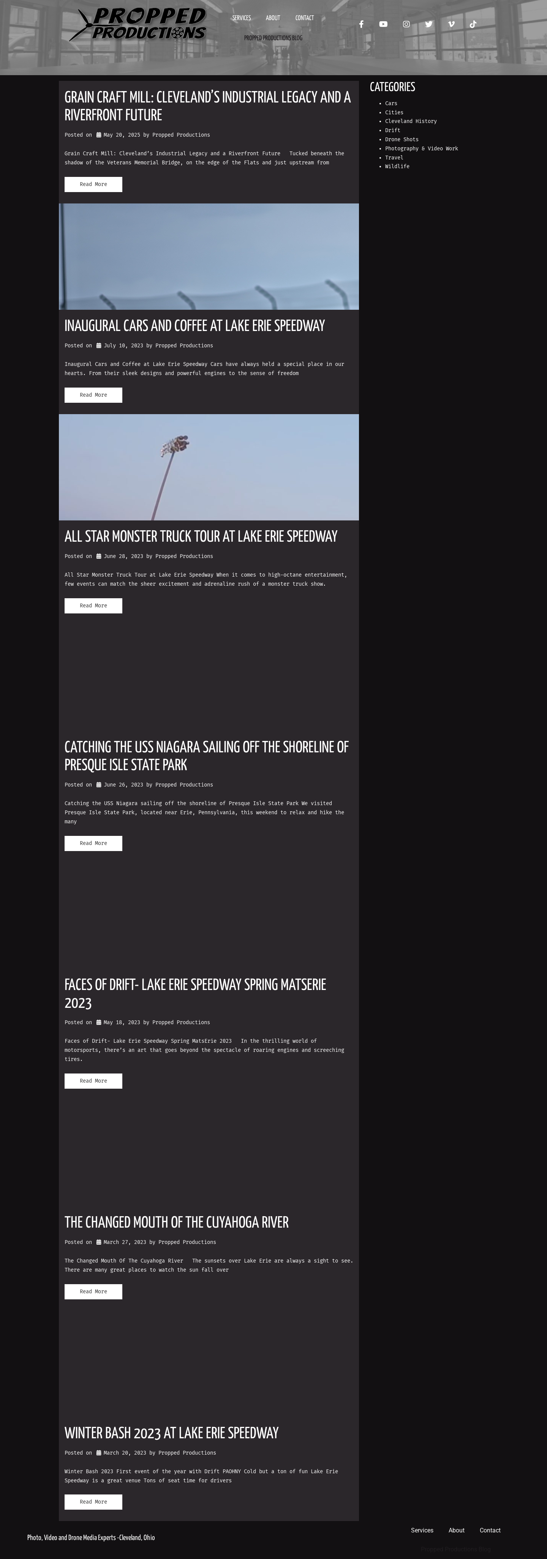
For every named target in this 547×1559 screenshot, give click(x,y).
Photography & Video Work (421, 148)
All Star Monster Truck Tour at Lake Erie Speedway (201, 537)
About (273, 18)
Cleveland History (411, 121)
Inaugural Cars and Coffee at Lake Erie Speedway (195, 326)
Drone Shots (402, 139)
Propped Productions (181, 135)
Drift (392, 130)
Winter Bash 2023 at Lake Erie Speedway (172, 1434)
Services (241, 18)
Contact (305, 18)
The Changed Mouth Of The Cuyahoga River (177, 1223)
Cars (391, 103)
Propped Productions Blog (273, 38)
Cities (394, 112)
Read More (93, 184)
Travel (394, 157)
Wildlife (397, 166)
